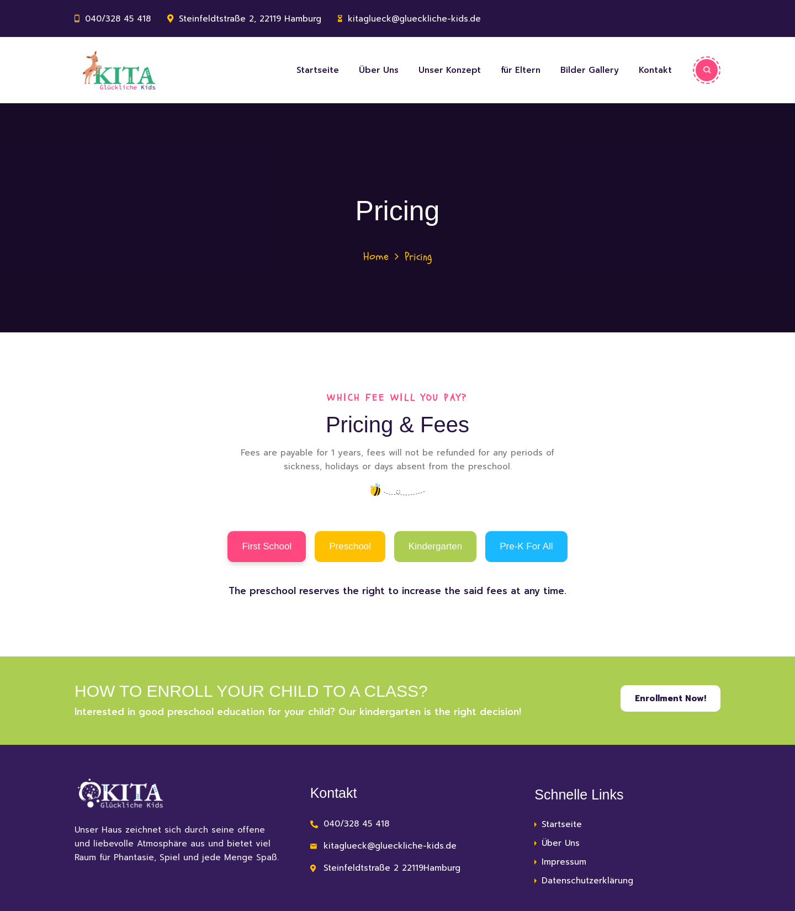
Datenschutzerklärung (587, 881)
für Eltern (520, 70)
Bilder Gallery (589, 70)
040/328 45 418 (118, 19)
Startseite (317, 70)
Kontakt (655, 70)
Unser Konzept (449, 70)
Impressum (564, 862)
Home (376, 256)
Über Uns (379, 70)
